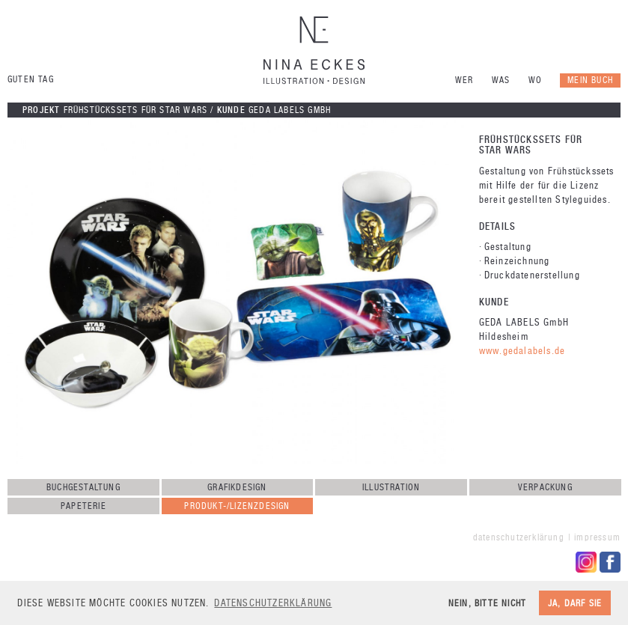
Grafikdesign (236, 487)
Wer (464, 80)
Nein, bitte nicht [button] (487, 603)
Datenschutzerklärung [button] (273, 603)
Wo (535, 80)
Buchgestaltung (83, 487)
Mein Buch (590, 80)
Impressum (597, 537)
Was (501, 80)
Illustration (391, 487)
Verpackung (545, 487)
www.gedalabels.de (522, 350)
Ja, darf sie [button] (575, 603)
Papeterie (83, 506)
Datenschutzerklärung (518, 537)
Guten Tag (30, 79)
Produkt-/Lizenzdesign (237, 506)
